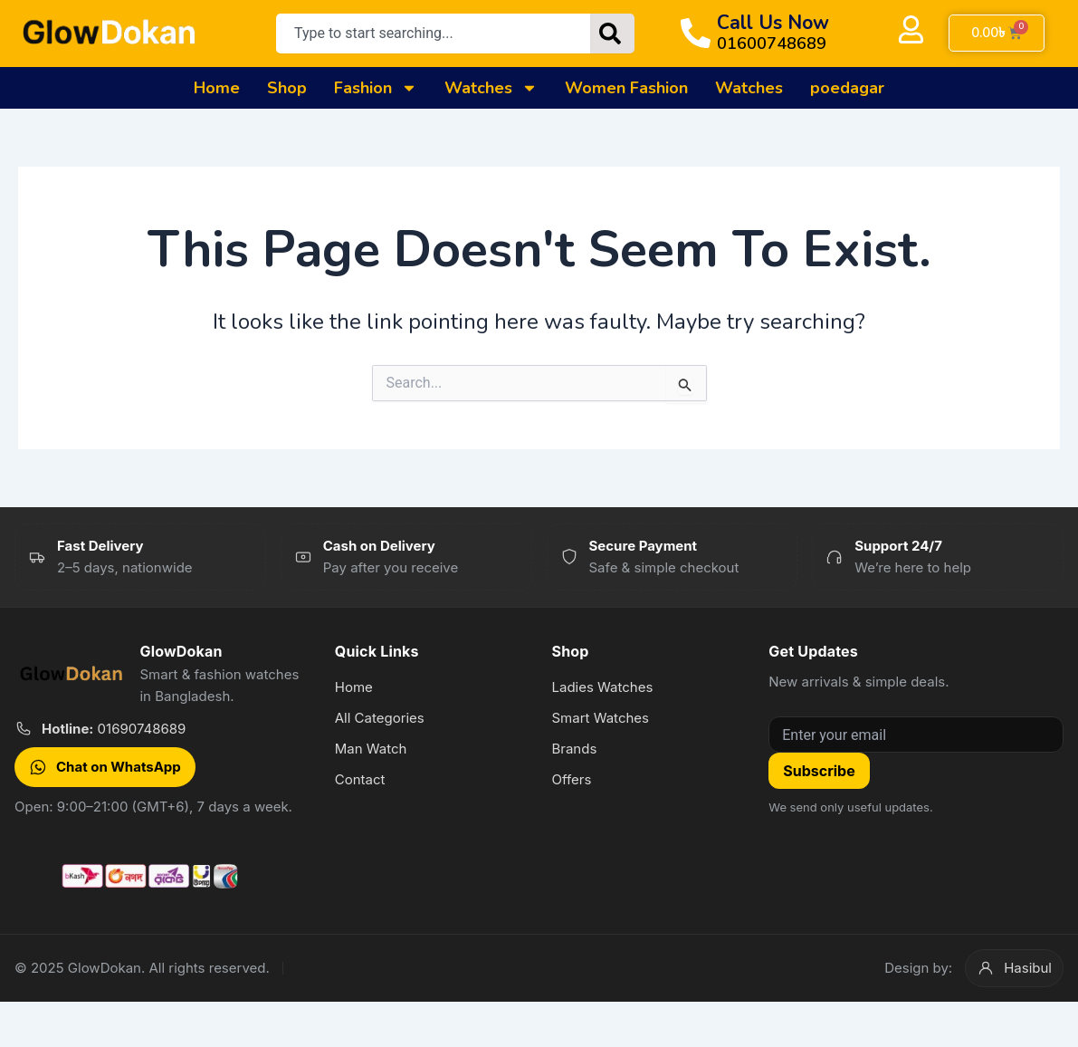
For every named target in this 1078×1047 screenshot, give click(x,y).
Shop (287, 88)
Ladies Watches (602, 687)
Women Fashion (626, 88)
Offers (571, 779)
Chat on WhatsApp (105, 767)
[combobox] (433, 33)
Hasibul (1014, 968)
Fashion (375, 88)
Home (217, 88)
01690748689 (114, 728)
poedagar (847, 88)
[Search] (612, 33)
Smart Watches (600, 717)
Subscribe (818, 771)
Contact (360, 779)
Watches (491, 88)
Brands (573, 748)
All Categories (380, 717)
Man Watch (371, 748)
